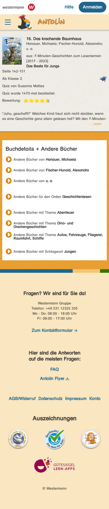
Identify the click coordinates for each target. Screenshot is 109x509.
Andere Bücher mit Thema (43, 212)
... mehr (96, 124)
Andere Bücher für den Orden (52, 197)
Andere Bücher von (44, 159)
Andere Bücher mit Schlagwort (44, 251)
